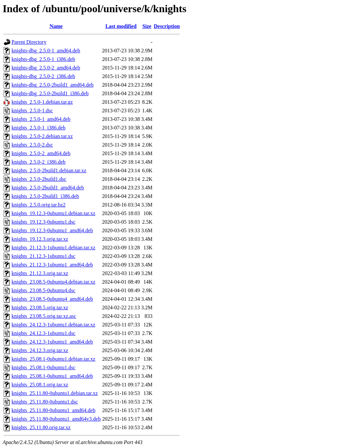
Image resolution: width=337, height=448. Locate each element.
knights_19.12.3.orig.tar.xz (40, 239)
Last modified (121, 26)
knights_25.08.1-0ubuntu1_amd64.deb (52, 376)
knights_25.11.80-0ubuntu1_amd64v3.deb (56, 419)
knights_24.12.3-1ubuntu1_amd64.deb (52, 342)
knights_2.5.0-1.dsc (32, 110)
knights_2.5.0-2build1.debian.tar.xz (49, 170)
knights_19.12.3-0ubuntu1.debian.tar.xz (53, 213)
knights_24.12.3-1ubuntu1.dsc (43, 333)
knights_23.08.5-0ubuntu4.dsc (43, 290)
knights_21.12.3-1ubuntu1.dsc (43, 256)
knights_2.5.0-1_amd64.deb (41, 119)
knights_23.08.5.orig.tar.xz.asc (44, 316)
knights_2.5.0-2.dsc (32, 145)
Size (146, 26)
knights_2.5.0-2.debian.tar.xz (42, 136)
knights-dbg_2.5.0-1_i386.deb (43, 59)
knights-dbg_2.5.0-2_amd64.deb (46, 67)
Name (56, 26)
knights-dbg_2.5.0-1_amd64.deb (46, 50)
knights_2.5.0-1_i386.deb (38, 127)
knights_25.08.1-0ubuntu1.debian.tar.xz (53, 359)
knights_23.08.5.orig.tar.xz (40, 307)
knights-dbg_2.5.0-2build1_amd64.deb (52, 85)
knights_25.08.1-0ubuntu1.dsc (43, 367)
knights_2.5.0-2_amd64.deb (41, 153)
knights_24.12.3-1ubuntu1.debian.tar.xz (53, 324)
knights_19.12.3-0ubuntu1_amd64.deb (52, 230)
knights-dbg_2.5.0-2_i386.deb (43, 76)
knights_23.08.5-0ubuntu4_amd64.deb (52, 299)
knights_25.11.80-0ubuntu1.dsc (45, 402)
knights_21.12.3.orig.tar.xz (40, 273)
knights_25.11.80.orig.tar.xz (41, 427)
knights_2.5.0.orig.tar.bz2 (38, 205)
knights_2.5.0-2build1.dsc (39, 179)
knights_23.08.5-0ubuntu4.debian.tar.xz (53, 282)
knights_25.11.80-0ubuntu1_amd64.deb (53, 410)
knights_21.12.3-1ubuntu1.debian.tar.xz (53, 247)
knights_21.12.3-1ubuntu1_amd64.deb (52, 264)
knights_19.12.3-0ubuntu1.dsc (43, 222)
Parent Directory (29, 42)
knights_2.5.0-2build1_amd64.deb (48, 187)
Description (167, 26)
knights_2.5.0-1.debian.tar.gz (42, 102)
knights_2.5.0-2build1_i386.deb (45, 196)
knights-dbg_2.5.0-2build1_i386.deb (50, 93)
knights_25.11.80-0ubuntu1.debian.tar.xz (55, 393)
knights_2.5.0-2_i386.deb (38, 162)
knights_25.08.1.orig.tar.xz (40, 384)
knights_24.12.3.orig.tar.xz (40, 350)
